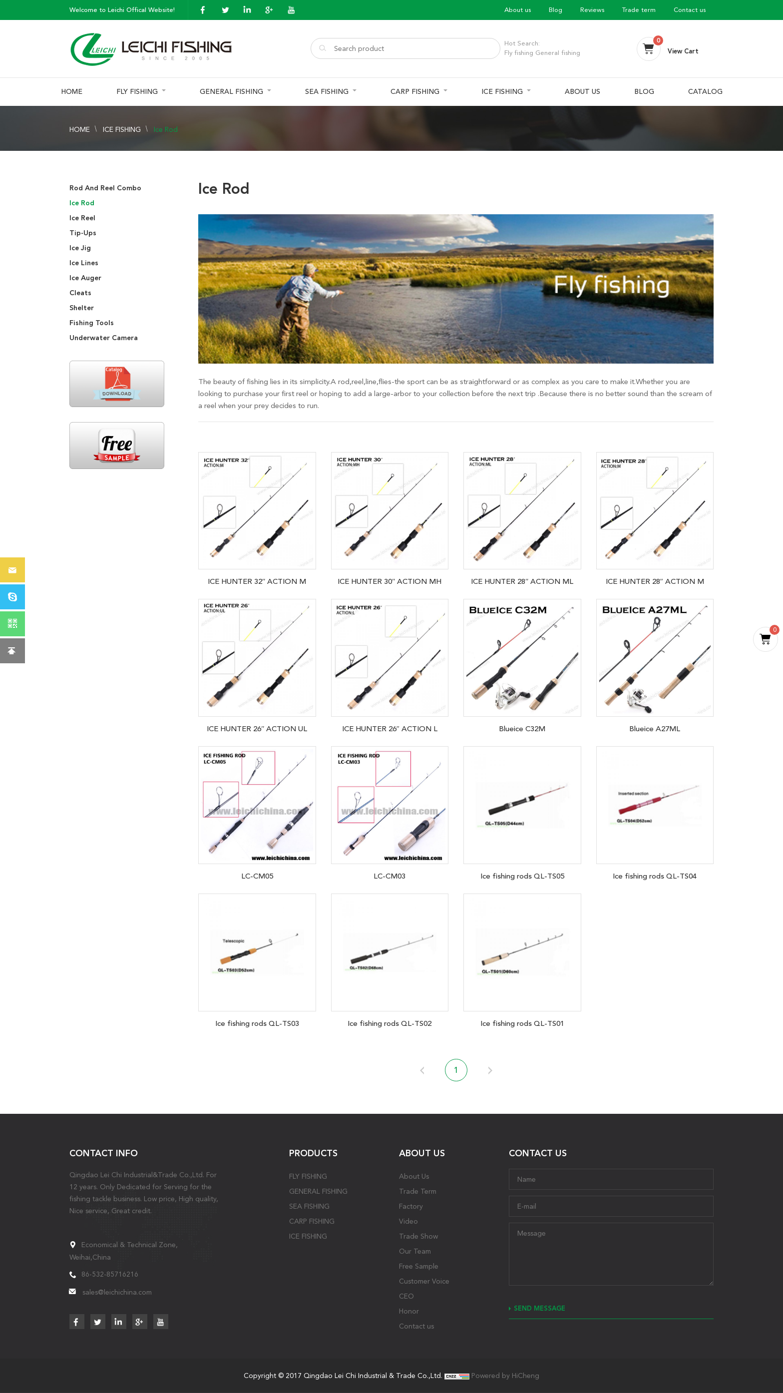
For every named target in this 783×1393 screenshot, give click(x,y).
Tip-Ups (82, 233)
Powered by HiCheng (505, 1376)
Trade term (639, 9)
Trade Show (418, 1236)
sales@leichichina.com (117, 1292)
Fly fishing (518, 52)
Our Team (415, 1251)
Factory (411, 1206)
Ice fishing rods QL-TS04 (655, 876)
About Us (414, 1176)
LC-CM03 (389, 876)
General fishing (557, 52)
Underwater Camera (103, 338)
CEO (406, 1296)
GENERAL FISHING (231, 91)
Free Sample (418, 1266)
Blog (555, 9)
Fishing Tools (91, 323)
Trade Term (417, 1191)
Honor (409, 1311)
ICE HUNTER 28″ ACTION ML (522, 581)
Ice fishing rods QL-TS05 (522, 876)
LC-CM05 (257, 876)
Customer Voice (424, 1281)
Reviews (592, 9)
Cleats (80, 293)
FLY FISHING (137, 91)
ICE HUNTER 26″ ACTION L (389, 728)
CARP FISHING (415, 91)
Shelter (81, 308)
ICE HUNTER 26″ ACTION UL (257, 728)
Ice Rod (166, 129)
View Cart (683, 51)
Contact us (690, 9)
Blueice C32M (522, 728)
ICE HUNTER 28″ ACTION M (655, 581)
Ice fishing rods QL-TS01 (522, 1023)
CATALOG (705, 91)
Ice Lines (83, 263)
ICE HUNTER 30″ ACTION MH (389, 581)
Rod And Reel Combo (105, 188)
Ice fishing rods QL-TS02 (389, 1023)
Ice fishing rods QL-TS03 (257, 1023)
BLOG (644, 91)
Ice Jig (80, 248)
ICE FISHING (502, 91)
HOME (71, 91)
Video (408, 1221)
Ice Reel (82, 218)
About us (517, 9)
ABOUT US (582, 91)
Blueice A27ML (654, 728)
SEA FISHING (327, 91)
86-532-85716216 (109, 1274)
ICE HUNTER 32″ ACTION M (257, 581)
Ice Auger (85, 278)
